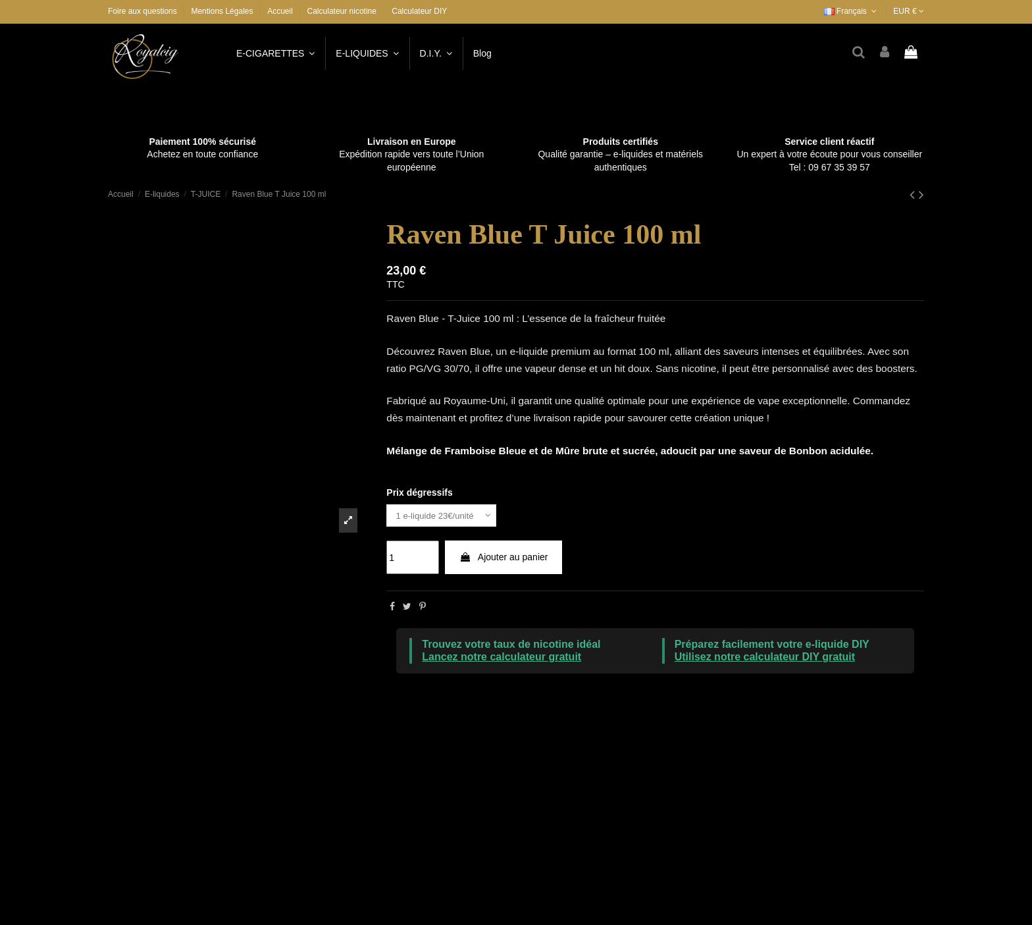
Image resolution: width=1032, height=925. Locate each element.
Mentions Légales (223, 11)
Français (851, 11)
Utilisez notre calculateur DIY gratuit (765, 658)
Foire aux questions (143, 11)
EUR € (908, 11)
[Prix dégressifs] (444, 516)
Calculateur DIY (419, 11)
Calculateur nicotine (341, 11)
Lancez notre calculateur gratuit (501, 658)
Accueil (280, 11)
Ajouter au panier (503, 558)
